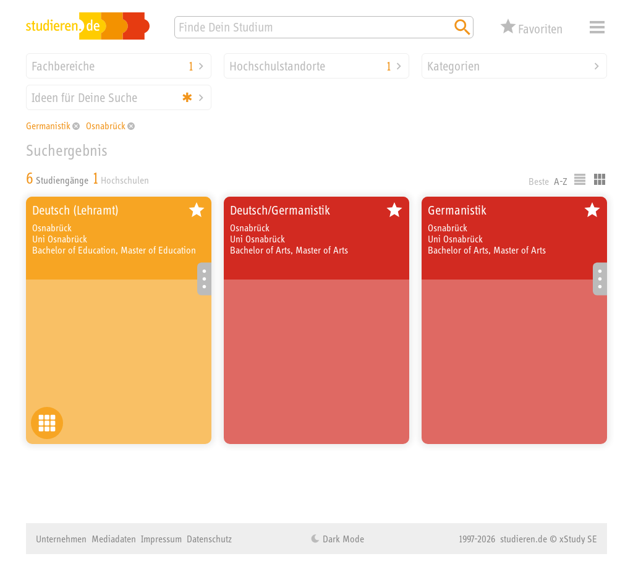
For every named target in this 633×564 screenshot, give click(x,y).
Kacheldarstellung (599, 179)
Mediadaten (113, 538)
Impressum (161, 538)
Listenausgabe (579, 179)
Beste (539, 181)
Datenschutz (209, 538)
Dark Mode (342, 538)
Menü (597, 27)
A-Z (560, 181)
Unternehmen (61, 538)
